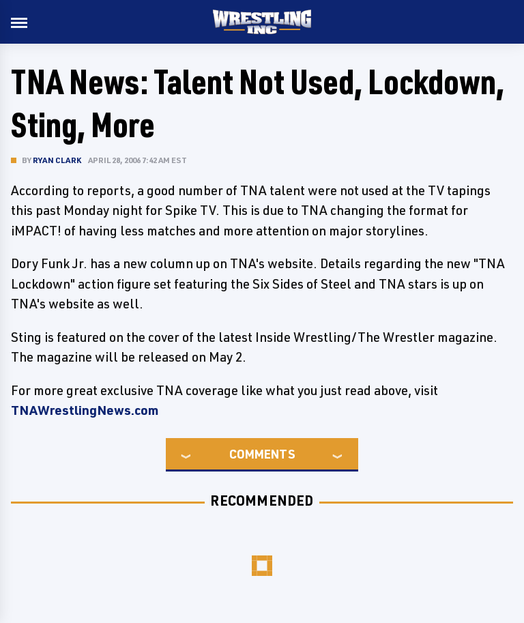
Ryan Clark (57, 160)
